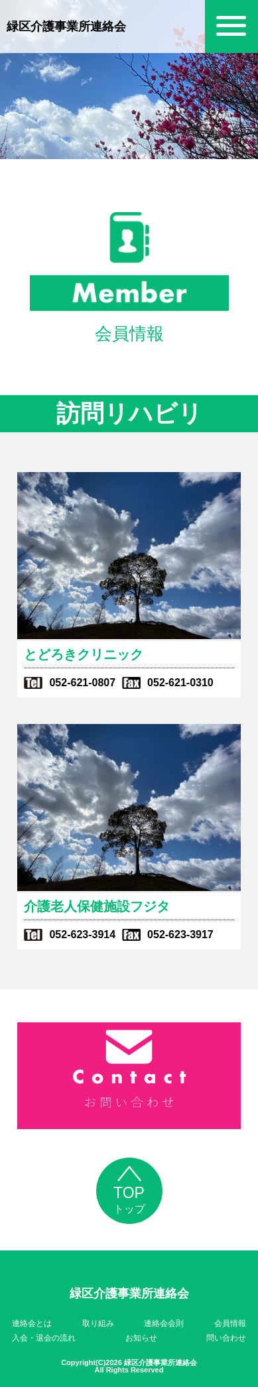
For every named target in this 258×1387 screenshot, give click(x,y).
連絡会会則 (164, 1323)
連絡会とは (32, 1323)
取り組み (98, 1323)
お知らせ (141, 1338)
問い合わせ (226, 1338)
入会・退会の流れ (44, 1338)
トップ (129, 1193)
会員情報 (230, 1323)
